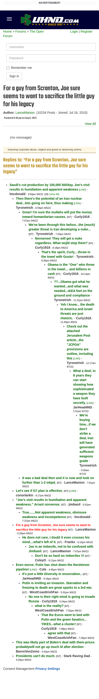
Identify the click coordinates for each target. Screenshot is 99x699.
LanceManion (25, 112)
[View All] (54, 194)
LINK (82, 189)
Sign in (14, 76)
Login (74, 31)
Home (7, 31)
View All (90, 124)
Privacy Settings (47, 669)
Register (86, 31)
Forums (20, 31)
